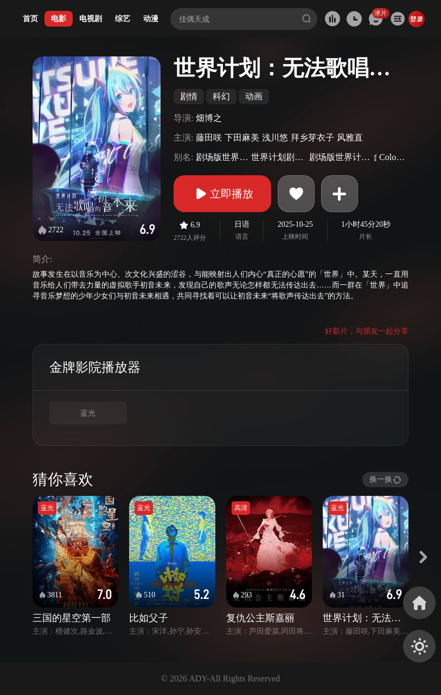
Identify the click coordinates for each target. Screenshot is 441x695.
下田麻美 (242, 137)
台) (374, 157)
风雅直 (350, 137)
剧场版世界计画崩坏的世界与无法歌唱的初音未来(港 (339, 157)
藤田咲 (209, 137)
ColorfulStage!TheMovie (392, 157)
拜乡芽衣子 (312, 137)
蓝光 (87, 413)
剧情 (188, 96)
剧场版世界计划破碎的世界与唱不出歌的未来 (222, 157)
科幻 (221, 96)
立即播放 (222, 193)
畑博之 (209, 118)
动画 (254, 96)
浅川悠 (275, 137)
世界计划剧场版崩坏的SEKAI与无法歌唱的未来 (278, 157)
